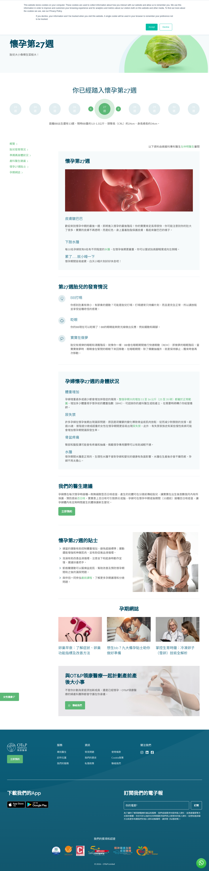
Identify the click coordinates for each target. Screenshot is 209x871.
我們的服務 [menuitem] (63, 763)
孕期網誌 (15, 172)
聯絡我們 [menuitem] (116, 763)
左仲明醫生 (187, 146)
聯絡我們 (75, 705)
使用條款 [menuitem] (116, 751)
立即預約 (15, 759)
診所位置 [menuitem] (61, 757)
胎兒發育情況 (18, 149)
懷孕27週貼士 (18, 166)
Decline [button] (165, 27)
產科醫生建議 (18, 160)
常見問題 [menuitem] (89, 751)
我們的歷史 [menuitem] (91, 757)
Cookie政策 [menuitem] (117, 757)
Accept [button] (152, 27)
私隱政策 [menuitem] (89, 763)
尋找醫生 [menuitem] (61, 751)
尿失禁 (137, 426)
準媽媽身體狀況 (19, 155)
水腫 (107, 249)
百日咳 (81, 498)
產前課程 (86, 577)
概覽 (12, 143)
